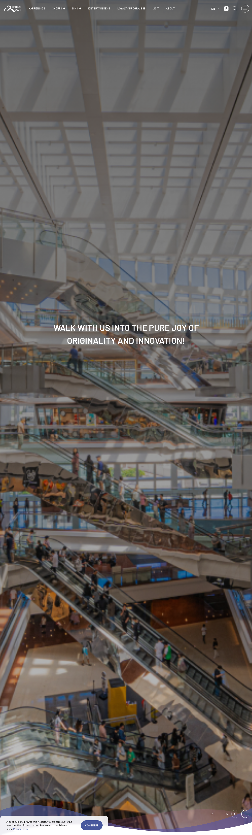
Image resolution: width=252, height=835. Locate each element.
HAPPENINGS (36, 8)
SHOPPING (58, 8)
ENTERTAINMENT (99, 8)
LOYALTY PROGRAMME (131, 8)
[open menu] (245, 8)
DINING (76, 8)
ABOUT (170, 8)
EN (215, 8)
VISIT (156, 8)
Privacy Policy (20, 828)
